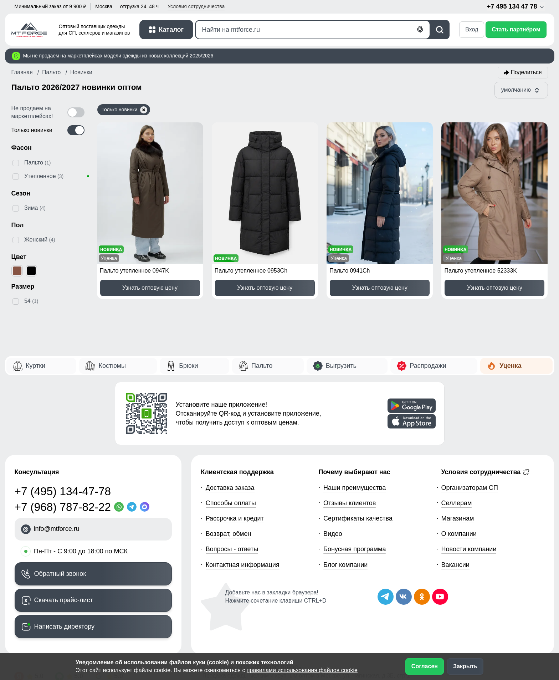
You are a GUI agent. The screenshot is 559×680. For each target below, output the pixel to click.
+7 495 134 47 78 (516, 6)
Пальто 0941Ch (349, 271)
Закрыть (465, 666)
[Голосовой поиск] (420, 29)
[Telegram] (133, 507)
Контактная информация (243, 564)
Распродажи (428, 365)
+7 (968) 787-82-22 (63, 507)
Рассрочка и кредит (235, 518)
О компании (459, 533)
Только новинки (125, 109)
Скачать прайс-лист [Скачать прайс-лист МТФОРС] (63, 600)
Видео (332, 533)
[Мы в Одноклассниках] (422, 597)
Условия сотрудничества (485, 472)
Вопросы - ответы (232, 549)
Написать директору (64, 626)
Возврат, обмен (228, 533)
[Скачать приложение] (412, 406)
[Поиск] (313, 29)
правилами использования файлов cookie (302, 670)
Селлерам (456, 503)
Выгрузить (341, 365)
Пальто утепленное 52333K (480, 271)
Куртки (35, 365)
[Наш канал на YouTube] (440, 597)
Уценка (510, 365)
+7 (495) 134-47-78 (63, 491)
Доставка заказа (230, 487)
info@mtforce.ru (57, 528)
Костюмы (111, 365)
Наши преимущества (354, 487)
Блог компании (345, 564)
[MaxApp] (146, 507)
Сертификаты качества (358, 518)
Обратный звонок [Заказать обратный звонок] (60, 573)
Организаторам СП (469, 487)
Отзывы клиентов (349, 503)
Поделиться (526, 72)
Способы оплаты (231, 503)
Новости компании (469, 549)
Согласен (424, 666)
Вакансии (455, 564)
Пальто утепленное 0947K (134, 271)
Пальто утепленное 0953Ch (251, 271)
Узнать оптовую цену (150, 288)
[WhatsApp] (120, 507)
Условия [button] (196, 6)
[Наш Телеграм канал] (386, 597)
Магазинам (457, 518)
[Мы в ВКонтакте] (404, 597)
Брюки (188, 365)
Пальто (261, 365)
